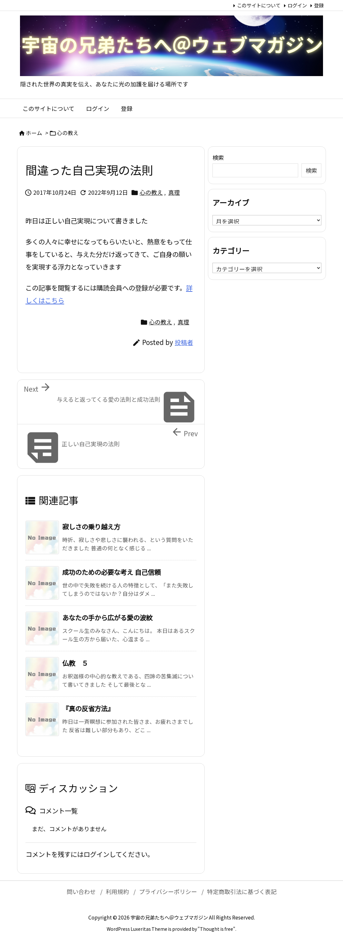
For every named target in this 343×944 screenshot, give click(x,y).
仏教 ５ (75, 663)
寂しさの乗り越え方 (91, 526)
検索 (218, 157)
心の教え (68, 133)
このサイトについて (258, 5)
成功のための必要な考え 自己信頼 (111, 572)
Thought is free (216, 929)
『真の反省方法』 (88, 708)
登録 (319, 5)
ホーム (34, 133)
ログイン (297, 5)
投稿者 (184, 342)
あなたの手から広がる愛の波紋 (107, 617)
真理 (174, 192)
